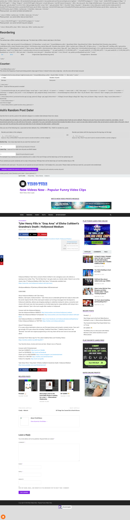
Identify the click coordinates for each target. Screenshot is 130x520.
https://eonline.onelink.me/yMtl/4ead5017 (31, 340)
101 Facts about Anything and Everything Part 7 (102, 301)
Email (21, 471)
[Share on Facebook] (24, 234)
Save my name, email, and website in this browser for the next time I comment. (44, 488)
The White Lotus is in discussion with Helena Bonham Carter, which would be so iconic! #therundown (96, 332)
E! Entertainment (72, 242)
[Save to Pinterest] (42, 234)
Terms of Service (39, 175)
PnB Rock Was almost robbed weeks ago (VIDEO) (102, 280)
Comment (22, 442)
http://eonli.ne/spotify (37, 359)
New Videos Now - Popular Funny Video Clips (40, 502)
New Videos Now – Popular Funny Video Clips (53, 190)
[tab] (87, 252)
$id (2, 54)
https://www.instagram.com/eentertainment (49, 354)
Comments (97, 252)
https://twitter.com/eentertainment (42, 356)
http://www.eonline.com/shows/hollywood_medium (57, 312)
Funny (37, 214)
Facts (44, 214)
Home (21, 214)
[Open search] (110, 215)
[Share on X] (33, 234)
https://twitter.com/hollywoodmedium (53, 321)
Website (21, 479)
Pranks (50, 214)
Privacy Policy (31, 175)
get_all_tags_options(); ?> (78, 136)
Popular (87, 252)
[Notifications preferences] (3, 517)
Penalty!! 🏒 (22, 393)
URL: (65, 245)
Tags (105, 252)
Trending (29, 214)
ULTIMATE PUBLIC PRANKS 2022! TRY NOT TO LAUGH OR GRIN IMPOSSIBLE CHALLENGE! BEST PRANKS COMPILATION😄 (102, 260)
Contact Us (47, 175)
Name (21, 464)
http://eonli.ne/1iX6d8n (38, 350)
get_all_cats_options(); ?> (10, 136)
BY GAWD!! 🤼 (65, 393)
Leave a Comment (31, 229)
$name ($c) (65, 94)
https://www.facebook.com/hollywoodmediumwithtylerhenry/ (60, 319)
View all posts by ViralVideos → (39, 421)
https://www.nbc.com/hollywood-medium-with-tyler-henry (35, 283)
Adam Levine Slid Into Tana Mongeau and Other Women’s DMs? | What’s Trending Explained (102, 291)
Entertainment (61, 214)
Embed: (64, 248)
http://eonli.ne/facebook (39, 352)
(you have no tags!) (65, 103)
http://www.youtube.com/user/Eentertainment (32, 365)
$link (11, 54)
